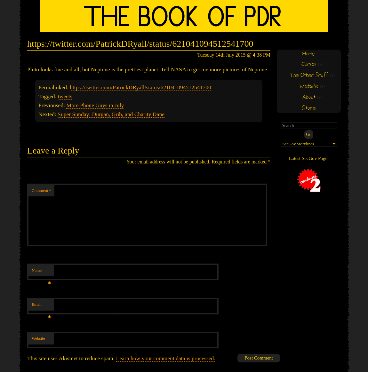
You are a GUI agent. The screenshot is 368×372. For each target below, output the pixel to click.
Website (38, 338)
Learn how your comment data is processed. (165, 358)
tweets (65, 96)
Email (41, 306)
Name (41, 272)
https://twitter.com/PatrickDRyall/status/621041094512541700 (140, 87)
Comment (41, 190)
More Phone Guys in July (95, 105)
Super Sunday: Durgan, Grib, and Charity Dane (111, 114)
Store (309, 108)
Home (308, 54)
